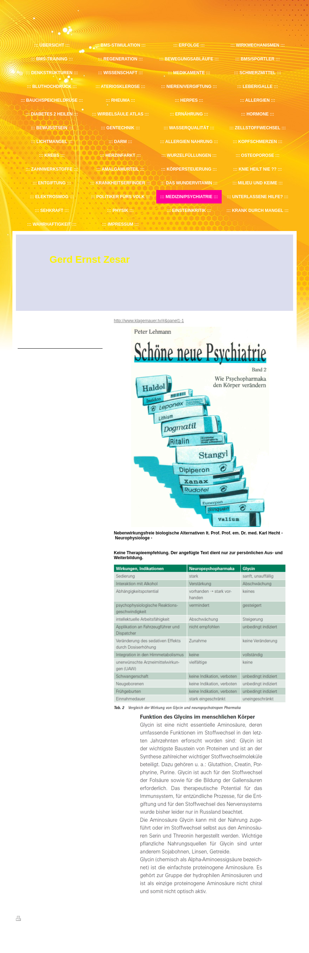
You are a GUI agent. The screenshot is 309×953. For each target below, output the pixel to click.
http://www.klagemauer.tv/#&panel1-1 (149, 320)
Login (288, 918)
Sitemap (56, 919)
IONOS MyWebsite (81, 936)
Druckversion (31, 919)
